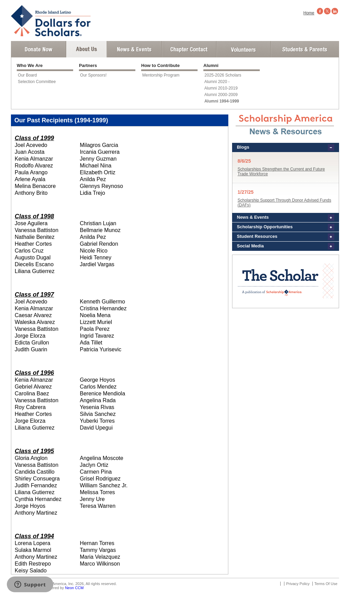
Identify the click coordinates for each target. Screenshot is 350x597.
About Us (86, 49)
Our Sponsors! (93, 75)
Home (309, 13)
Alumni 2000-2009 (221, 94)
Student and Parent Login (304, 49)
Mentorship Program (160, 75)
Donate (38, 49)
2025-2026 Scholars (222, 75)
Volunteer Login (243, 49)
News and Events (134, 49)
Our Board (27, 75)
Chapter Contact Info (189, 49)
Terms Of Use (325, 584)
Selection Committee (37, 81)
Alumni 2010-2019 (221, 88)
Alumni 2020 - (217, 81)
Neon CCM (74, 588)
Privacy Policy (297, 584)
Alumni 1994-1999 (221, 101)
